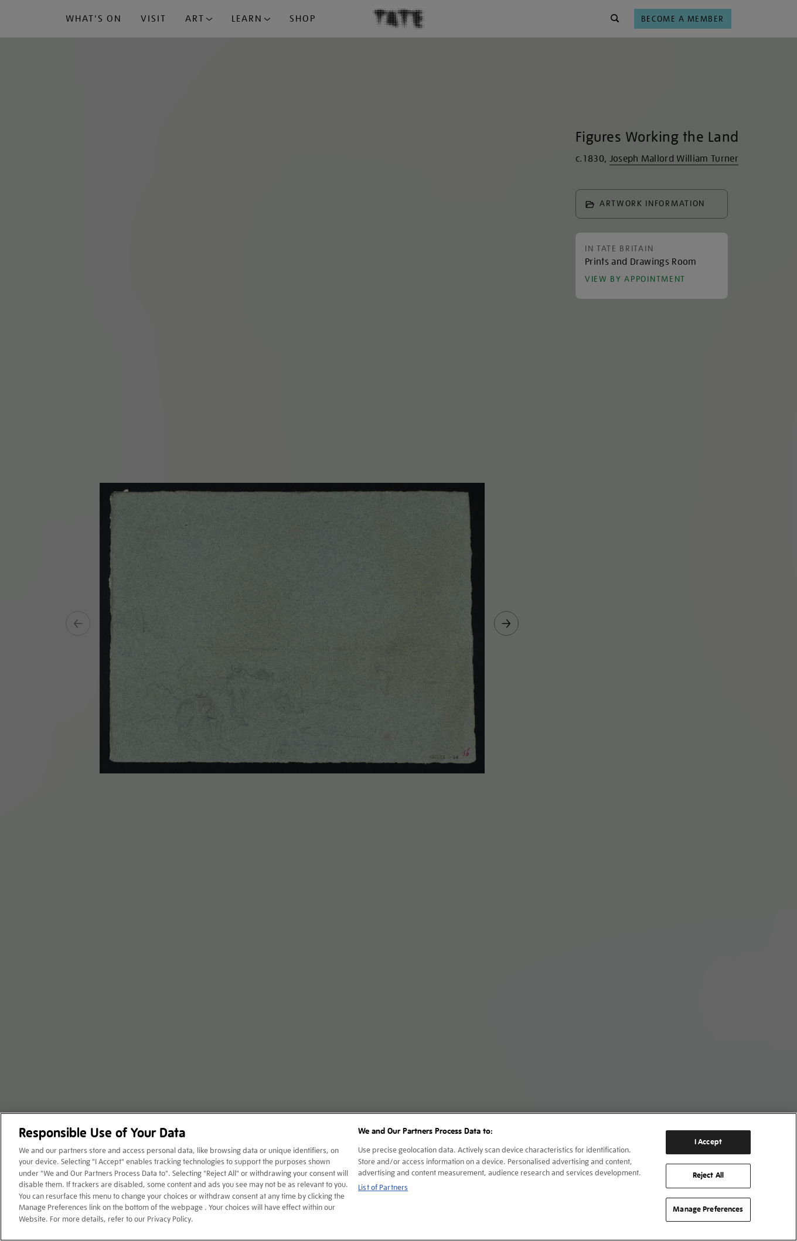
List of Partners (383, 1187)
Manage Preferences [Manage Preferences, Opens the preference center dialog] (708, 1209)
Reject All (708, 1175)
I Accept (708, 1142)
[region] (398, 1177)
